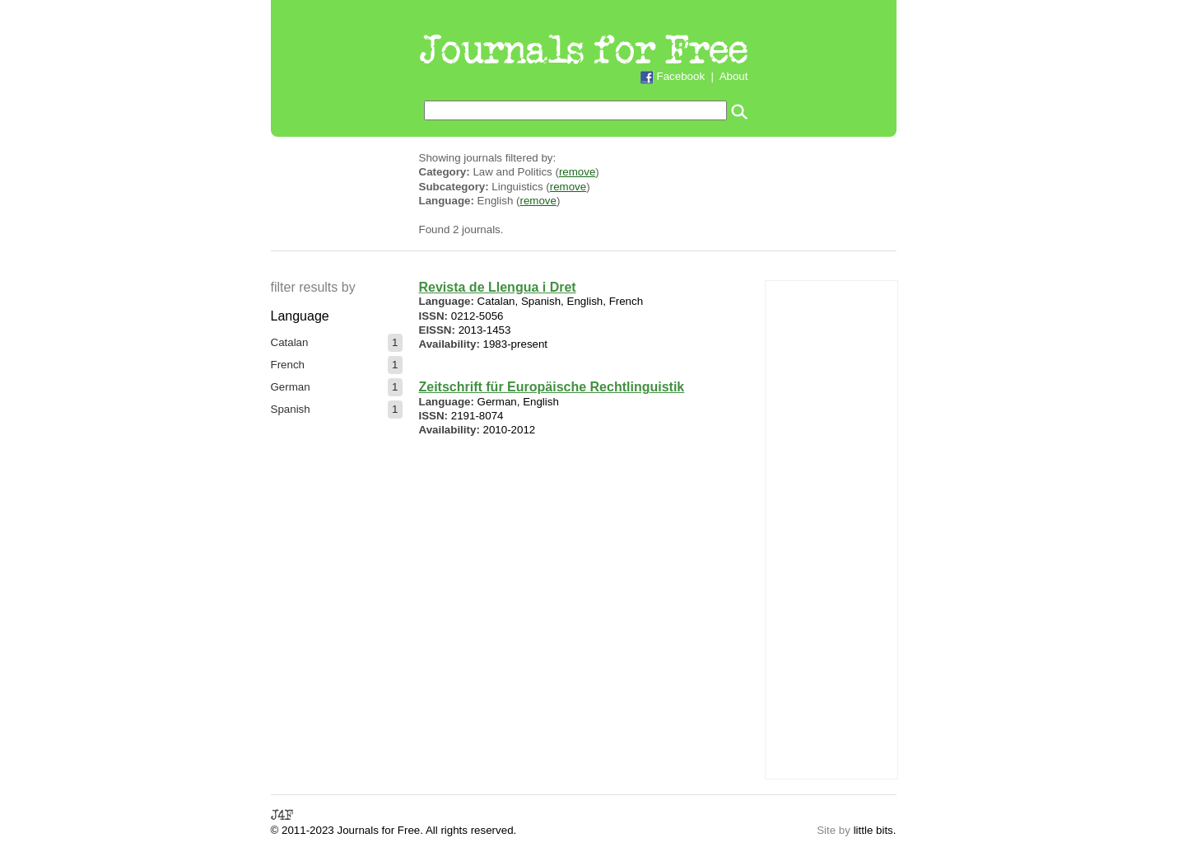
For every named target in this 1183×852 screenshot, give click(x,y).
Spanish (290, 409)
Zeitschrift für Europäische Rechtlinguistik (552, 387)
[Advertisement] (831, 528)
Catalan (290, 342)
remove (577, 172)
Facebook (681, 76)
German (290, 387)
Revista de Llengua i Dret (497, 287)
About (734, 76)
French (288, 364)
